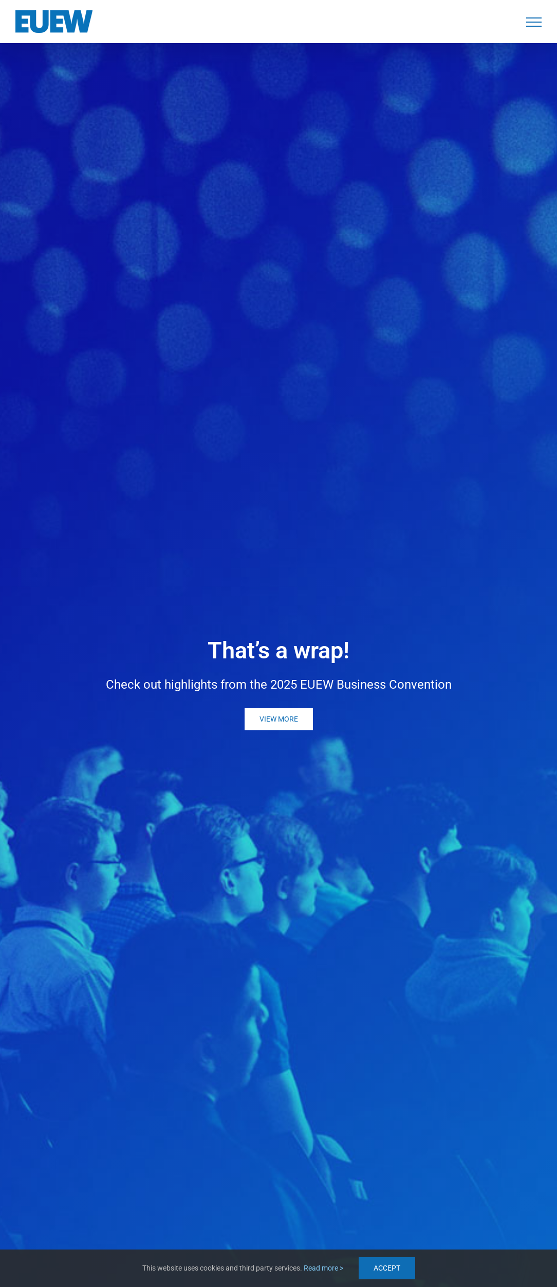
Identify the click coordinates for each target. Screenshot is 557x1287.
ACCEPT (387, 1268)
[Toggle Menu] (534, 22)
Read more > (323, 1268)
